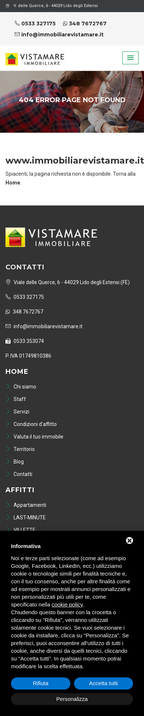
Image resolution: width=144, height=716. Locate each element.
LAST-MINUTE (25, 517)
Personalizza (72, 699)
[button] (130, 57)
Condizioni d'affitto (31, 424)
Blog (14, 462)
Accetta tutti (103, 683)
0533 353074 (24, 341)
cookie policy (67, 604)
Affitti (19, 490)
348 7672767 (85, 23)
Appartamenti (25, 505)
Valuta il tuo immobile (34, 437)
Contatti (18, 474)
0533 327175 (35, 23)
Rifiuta (40, 683)
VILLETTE (20, 530)
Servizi (17, 412)
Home (17, 372)
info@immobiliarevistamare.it (59, 34)
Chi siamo (20, 387)
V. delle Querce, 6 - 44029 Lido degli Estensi (51, 5)
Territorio (20, 449)
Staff (15, 399)
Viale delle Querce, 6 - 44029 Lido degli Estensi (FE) (67, 282)
